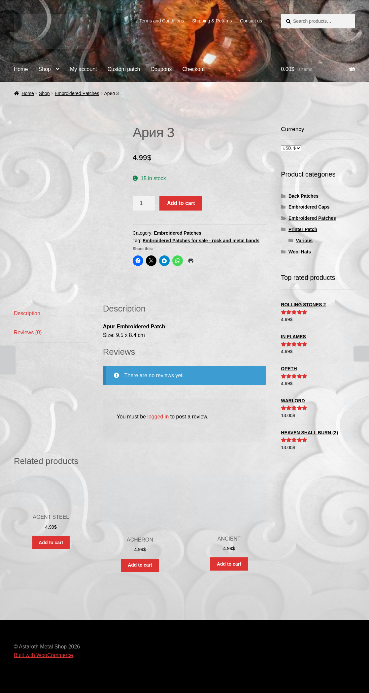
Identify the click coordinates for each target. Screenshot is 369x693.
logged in (158, 416)
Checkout (194, 69)
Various (304, 240)
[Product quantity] (144, 203)
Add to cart (181, 203)
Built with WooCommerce (43, 655)
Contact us (251, 20)
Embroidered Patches (77, 93)
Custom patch (124, 69)
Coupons (161, 69)
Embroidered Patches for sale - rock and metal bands (201, 240)
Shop (45, 69)
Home (21, 69)
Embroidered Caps (308, 207)
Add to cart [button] (51, 542)
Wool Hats (299, 251)
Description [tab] (27, 313)
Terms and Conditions (161, 20)
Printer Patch (302, 229)
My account (83, 69)
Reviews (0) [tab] (28, 332)
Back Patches (303, 196)
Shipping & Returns (212, 20)
